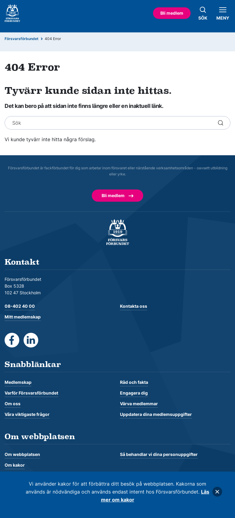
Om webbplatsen (22, 454)
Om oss (13, 403)
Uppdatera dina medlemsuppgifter (156, 414)
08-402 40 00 (20, 306)
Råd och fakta (134, 382)
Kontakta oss (133, 306)
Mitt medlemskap (23, 316)
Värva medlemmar (139, 403)
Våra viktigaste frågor (27, 414)
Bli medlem (171, 13)
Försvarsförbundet (22, 38)
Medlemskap (18, 382)
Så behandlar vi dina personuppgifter (159, 454)
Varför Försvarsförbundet (31, 392)
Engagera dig (134, 392)
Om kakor (15, 465)
